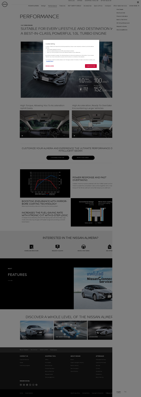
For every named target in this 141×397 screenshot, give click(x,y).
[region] (71, 55)
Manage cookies (50, 65)
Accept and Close (90, 66)
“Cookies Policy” (49, 61)
